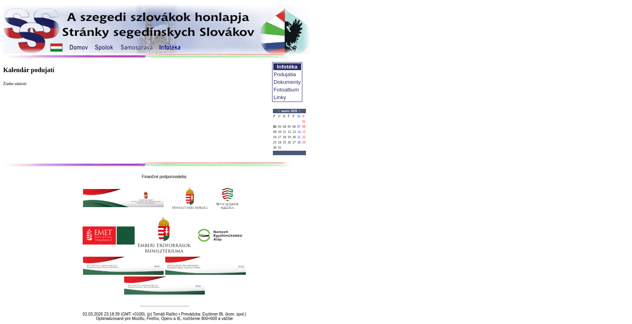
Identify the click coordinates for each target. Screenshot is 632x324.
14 (299, 132)
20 (294, 137)
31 (279, 148)
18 (284, 137)
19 (289, 137)
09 (274, 132)
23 (274, 142)
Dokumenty (287, 82)
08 (304, 127)
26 (289, 142)
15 (304, 132)
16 (274, 137)
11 (284, 132)
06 (294, 127)
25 (284, 142)
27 (294, 142)
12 (289, 132)
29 (304, 142)
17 (279, 137)
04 (284, 127)
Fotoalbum (286, 90)
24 (279, 142)
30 (274, 148)
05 (289, 127)
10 (279, 132)
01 (304, 121)
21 (299, 137)
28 (299, 142)
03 (279, 127)
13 (294, 132)
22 (304, 137)
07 (299, 127)
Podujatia (285, 74)
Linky (280, 97)
